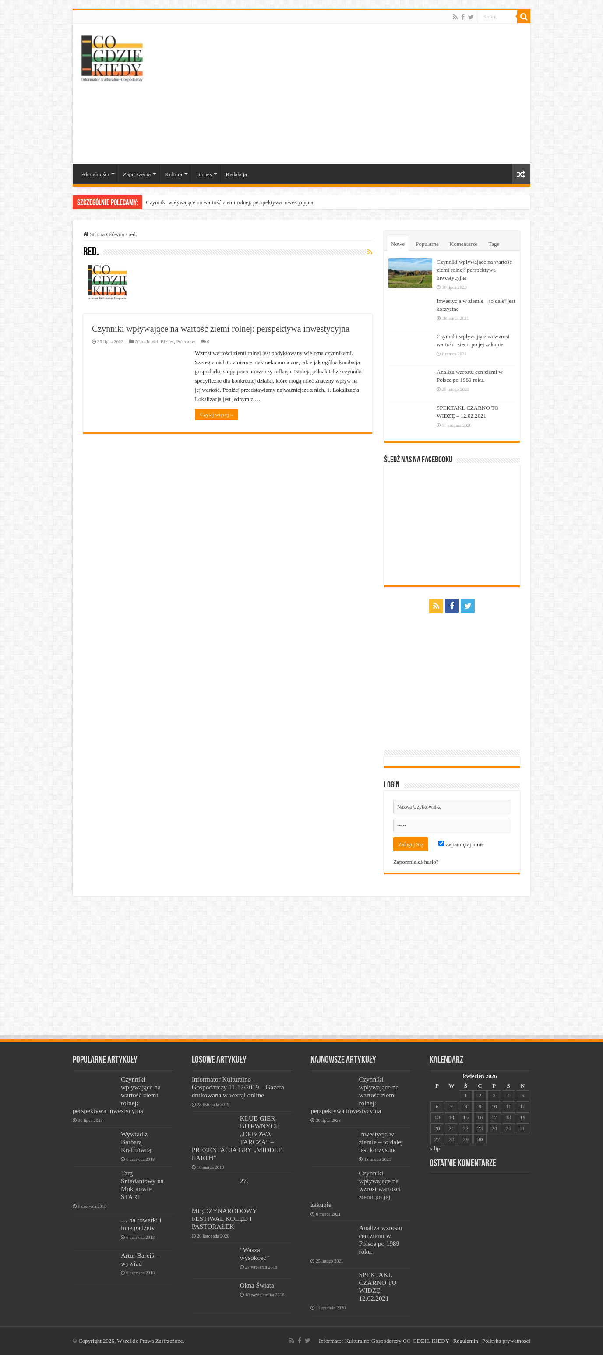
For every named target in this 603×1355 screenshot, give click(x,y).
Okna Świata (257, 1285)
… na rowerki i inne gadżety (141, 1223)
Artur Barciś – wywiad (140, 1259)
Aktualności (95, 174)
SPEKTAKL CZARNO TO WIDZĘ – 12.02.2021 (377, 1286)
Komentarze (464, 244)
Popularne (427, 244)
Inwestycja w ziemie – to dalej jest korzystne (381, 1141)
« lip (435, 1148)
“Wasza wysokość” (254, 1253)
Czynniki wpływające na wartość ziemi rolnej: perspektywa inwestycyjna (229, 202)
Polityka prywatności (506, 1340)
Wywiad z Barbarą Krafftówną (136, 1141)
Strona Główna (103, 234)
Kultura (173, 174)
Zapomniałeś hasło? (416, 861)
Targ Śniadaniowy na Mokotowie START (142, 1184)
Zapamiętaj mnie (461, 844)
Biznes (204, 174)
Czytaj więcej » (216, 414)
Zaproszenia (137, 174)
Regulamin (465, 1340)
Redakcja (236, 174)
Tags (493, 244)
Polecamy (185, 341)
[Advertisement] (364, 93)
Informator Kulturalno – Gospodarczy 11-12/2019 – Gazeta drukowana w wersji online (238, 1087)
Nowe (398, 244)
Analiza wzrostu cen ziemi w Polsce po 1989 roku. (380, 1239)
